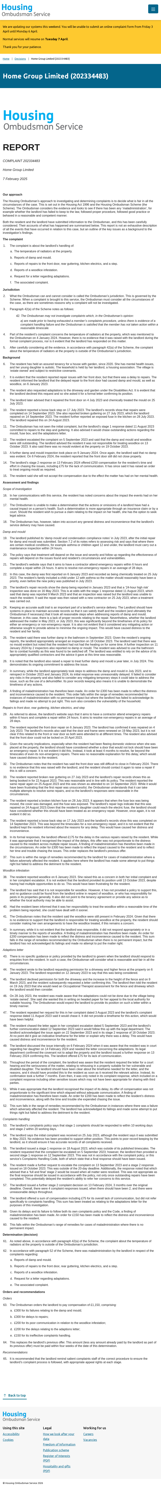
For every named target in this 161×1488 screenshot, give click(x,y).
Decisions (20, 58)
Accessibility (11, 1434)
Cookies (8, 1439)
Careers (88, 1434)
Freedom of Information (59, 1444)
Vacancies (90, 1439)
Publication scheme (56, 1450)
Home (6, 58)
